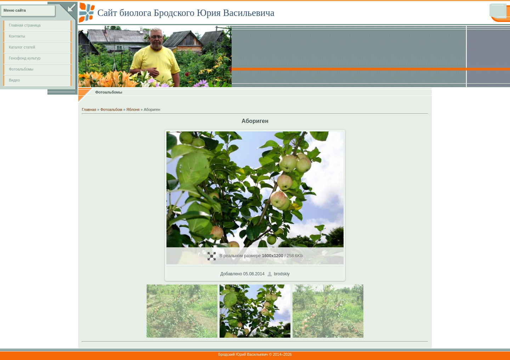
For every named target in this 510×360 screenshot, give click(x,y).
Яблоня (133, 109)
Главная (89, 109)
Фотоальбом (111, 109)
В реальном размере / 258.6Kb (255, 256)
